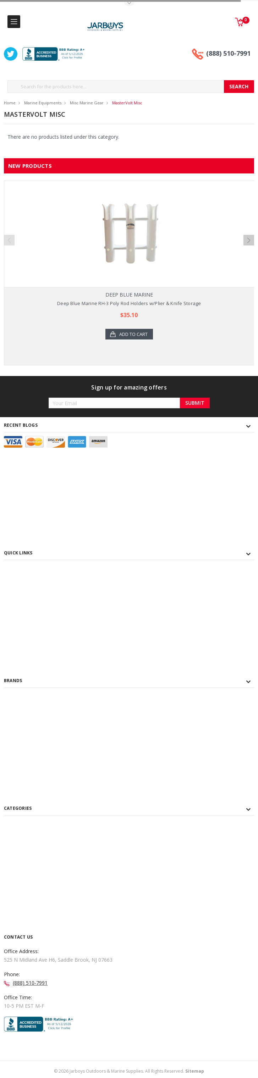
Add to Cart (133, 334)
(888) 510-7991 (228, 53)
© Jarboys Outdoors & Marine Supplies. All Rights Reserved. (129, 1071)
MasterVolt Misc (127, 102)
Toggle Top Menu (129, 3)
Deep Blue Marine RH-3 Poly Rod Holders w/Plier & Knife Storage (129, 303)
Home (10, 102)
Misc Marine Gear (87, 102)
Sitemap (194, 1071)
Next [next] (248, 240)
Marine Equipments (42, 102)
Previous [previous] (9, 240)
